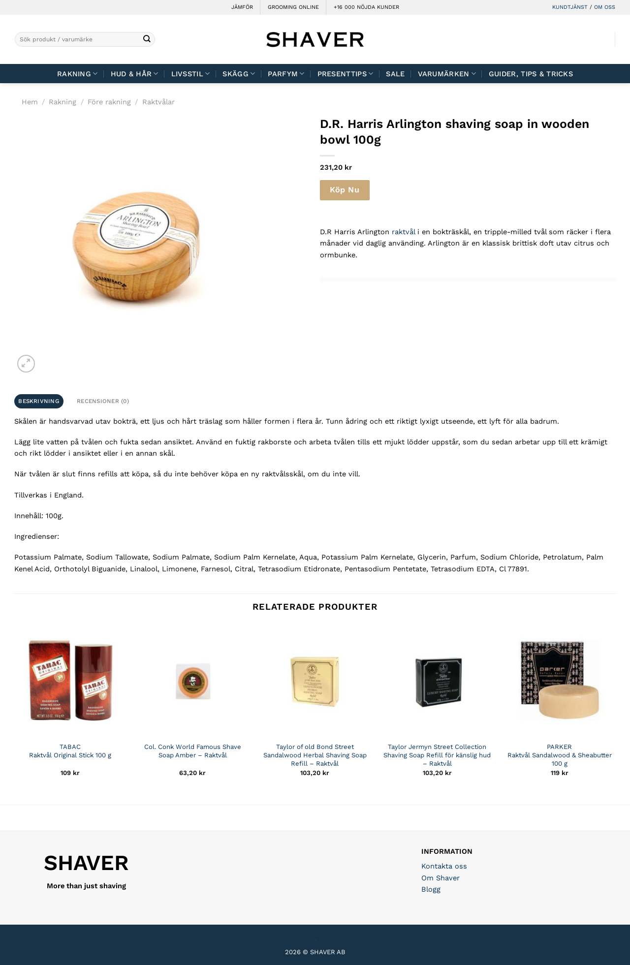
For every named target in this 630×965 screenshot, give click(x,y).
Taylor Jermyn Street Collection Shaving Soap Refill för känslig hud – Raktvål (437, 755)
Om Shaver (440, 877)
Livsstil (190, 73)
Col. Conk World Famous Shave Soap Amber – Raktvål (192, 751)
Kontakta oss (444, 866)
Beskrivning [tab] (38, 401)
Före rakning (109, 101)
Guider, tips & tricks (531, 73)
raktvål (403, 231)
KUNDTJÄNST (570, 7)
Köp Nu (344, 189)
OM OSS (604, 7)
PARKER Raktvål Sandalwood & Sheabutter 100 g (559, 755)
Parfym (286, 73)
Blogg (431, 889)
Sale (395, 73)
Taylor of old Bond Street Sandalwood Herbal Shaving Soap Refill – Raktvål (315, 755)
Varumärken (447, 73)
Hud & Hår (134, 73)
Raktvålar (158, 101)
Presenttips (345, 73)
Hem (30, 101)
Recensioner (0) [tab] (103, 401)
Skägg (238, 73)
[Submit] (147, 39)
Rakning (77, 73)
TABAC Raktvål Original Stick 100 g (70, 751)
